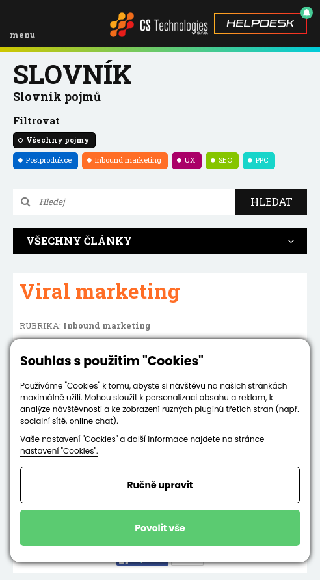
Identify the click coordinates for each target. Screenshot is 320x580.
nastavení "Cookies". (59, 450)
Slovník (72, 74)
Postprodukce (49, 160)
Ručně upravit (160, 484)
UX (190, 160)
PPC (262, 160)
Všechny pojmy (57, 140)
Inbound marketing (128, 160)
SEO (225, 160)
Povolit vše (160, 527)
